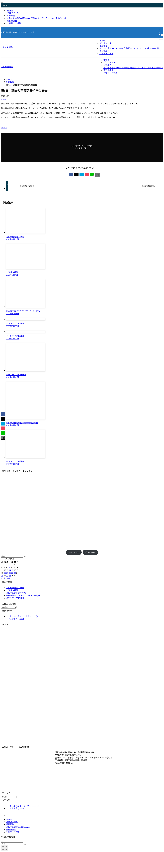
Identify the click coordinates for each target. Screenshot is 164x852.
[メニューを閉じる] (2, 2)
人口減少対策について (16, 590)
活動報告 (4, 99)
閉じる (4, 846)
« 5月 (3, 578)
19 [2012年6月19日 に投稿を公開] (5, 573)
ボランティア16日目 (15, 598)
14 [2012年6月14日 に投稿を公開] (10, 570)
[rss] (162, 32)
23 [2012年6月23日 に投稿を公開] (15, 573)
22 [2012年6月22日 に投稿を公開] (12, 573)
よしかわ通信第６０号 (16, 593)
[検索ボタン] (160, 39)
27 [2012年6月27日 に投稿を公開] (7, 576)
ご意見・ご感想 (14, 23)
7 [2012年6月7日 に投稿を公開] (9, 567)
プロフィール (74, 552)
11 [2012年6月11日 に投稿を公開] (2, 570)
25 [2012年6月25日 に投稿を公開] (2, 576)
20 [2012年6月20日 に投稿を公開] (7, 573)
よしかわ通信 (7, 47)
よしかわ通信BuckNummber (37, 18)
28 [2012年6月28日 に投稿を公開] (10, 576)
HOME (9, 819)
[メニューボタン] (162, 39)
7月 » (9, 578)
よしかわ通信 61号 (15, 588)
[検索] (162, 35)
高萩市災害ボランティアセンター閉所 (23, 595)
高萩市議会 (11, 829)
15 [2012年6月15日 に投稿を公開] (12, 570)
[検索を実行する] (25, 556)
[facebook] (162, 29)
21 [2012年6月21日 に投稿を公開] (10, 573)
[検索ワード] (12, 556)
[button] (71, 174)
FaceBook (90, 552)
